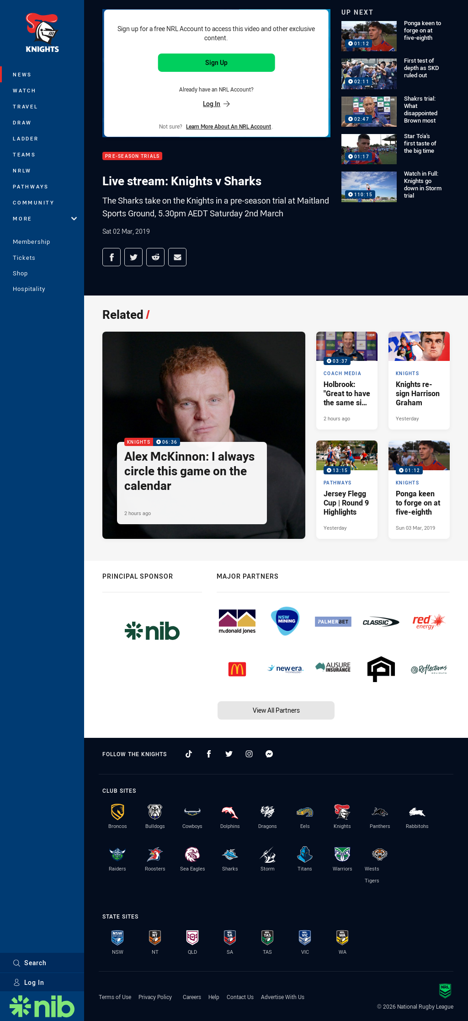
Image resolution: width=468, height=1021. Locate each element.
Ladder (26, 138)
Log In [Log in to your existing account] (216, 103)
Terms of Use (115, 996)
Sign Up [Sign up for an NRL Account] (216, 62)
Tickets (24, 257)
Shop (20, 273)
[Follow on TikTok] (188, 754)
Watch (25, 90)
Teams (24, 154)
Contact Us (240, 996)
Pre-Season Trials (132, 156)
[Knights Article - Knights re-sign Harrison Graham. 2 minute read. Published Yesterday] (419, 381)
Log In (28, 982)
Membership (31, 241)
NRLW (22, 170)
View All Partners (276, 710)
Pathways (31, 186)
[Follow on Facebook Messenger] (269, 754)
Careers (192, 996)
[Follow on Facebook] (209, 754)
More (45, 218)
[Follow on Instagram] (249, 754)
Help (213, 996)
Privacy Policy (155, 996)
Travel (25, 106)
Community (34, 202)
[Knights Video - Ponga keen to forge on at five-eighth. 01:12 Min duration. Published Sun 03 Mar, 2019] (419, 489)
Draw (22, 122)
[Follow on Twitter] (229, 754)
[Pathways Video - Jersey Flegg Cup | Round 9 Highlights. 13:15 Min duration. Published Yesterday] (347, 489)
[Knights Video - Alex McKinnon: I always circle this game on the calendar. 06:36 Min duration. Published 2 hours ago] (203, 435)
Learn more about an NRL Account (228, 126)
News (22, 74)
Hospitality (29, 289)
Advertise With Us (282, 996)
